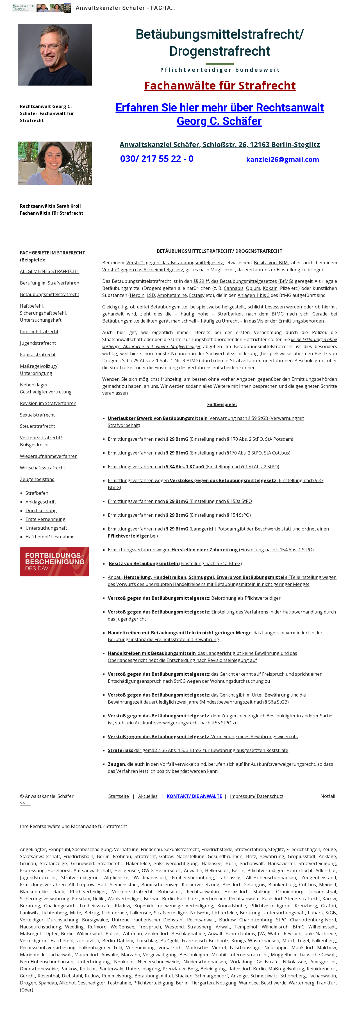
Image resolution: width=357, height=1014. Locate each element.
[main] (55, 113)
